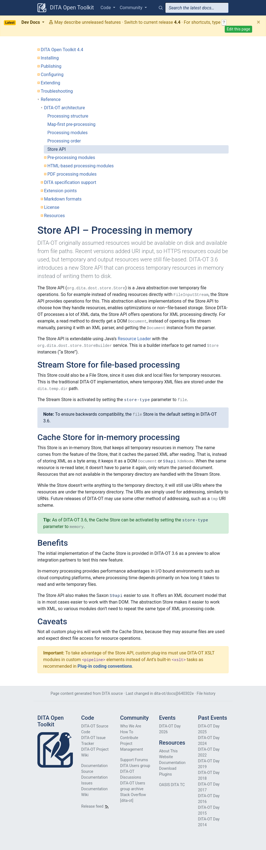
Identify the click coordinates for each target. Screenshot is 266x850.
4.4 (177, 22)
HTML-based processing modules (80, 165)
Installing (50, 58)
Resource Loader (134, 338)
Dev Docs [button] (22, 22)
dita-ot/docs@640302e (174, 693)
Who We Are (130, 726)
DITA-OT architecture (64, 107)
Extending (50, 82)
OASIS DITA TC (172, 785)
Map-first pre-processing (71, 124)
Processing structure (67, 116)
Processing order (64, 141)
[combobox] (197, 7)
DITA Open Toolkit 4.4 (62, 49)
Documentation (172, 762)
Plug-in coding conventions (105, 666)
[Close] (258, 22)
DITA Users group (135, 765)
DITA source (112, 693)
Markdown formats (62, 199)
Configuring (52, 74)
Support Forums (134, 760)
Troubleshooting (57, 91)
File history (206, 693)
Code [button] (106, 7)
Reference (51, 99)
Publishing (51, 66)
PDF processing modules (71, 174)
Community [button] (132, 7)
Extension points (60, 190)
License (51, 207)
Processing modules (67, 132)
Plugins (165, 774)
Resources (54, 215)
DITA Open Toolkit (65, 7)
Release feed (95, 806)
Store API (56, 149)
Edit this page (238, 29)
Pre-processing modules (71, 157)
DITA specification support (70, 182)
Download (167, 768)
